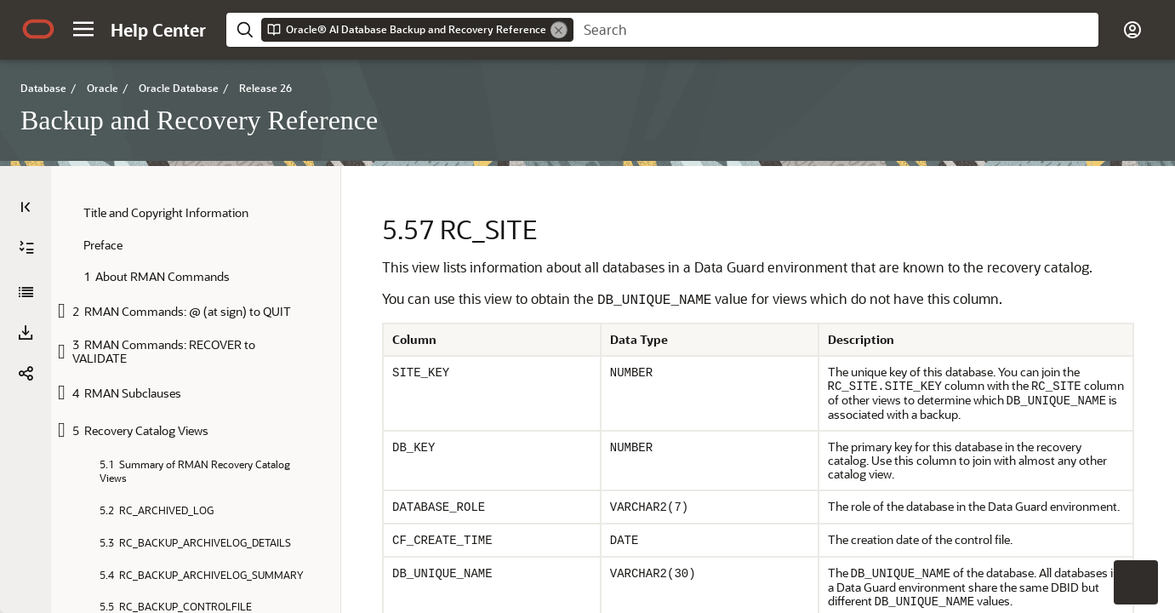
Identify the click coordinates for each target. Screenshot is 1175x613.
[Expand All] (26, 247)
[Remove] (559, 29)
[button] (83, 29)
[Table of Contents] (25, 207)
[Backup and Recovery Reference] (25, 292)
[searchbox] (836, 29)
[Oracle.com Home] (38, 29)
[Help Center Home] (158, 30)
